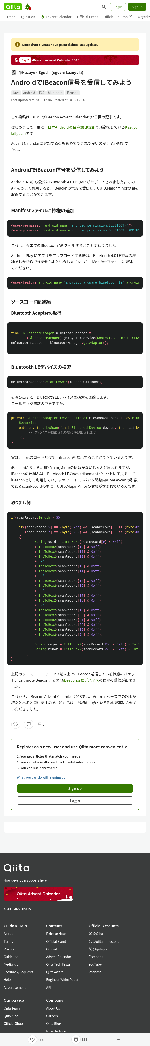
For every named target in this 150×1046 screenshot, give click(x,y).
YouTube (95, 964)
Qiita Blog (53, 1023)
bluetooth (55, 92)
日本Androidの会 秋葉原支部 (71, 127)
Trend (10, 16)
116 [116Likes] (41, 1039)
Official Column (118, 16)
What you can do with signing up (41, 777)
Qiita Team (12, 1008)
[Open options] (118, 1039)
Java (15, 92)
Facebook (96, 956)
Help (7, 979)
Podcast (95, 972)
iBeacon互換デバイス (81, 680)
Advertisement (15, 987)
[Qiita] (13, 6)
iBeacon (72, 92)
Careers (52, 1015)
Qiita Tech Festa (58, 964)
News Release (56, 1031)
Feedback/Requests (18, 972)
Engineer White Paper (62, 979)
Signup (137, 6)
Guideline (11, 956)
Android (29, 92)
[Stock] (28, 724)
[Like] (15, 724)
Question (28, 16)
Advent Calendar (56, 16)
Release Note (56, 933)
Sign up (75, 788)
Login (118, 6)
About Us (53, 1008)
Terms (8, 941)
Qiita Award (55, 972)
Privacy (9, 949)
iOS (41, 92)
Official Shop (13, 1023)
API (48, 987)
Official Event (87, 16)
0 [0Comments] (41, 724)
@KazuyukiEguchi (47, 72)
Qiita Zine (11, 1015)
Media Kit (11, 964)
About (8, 933)
